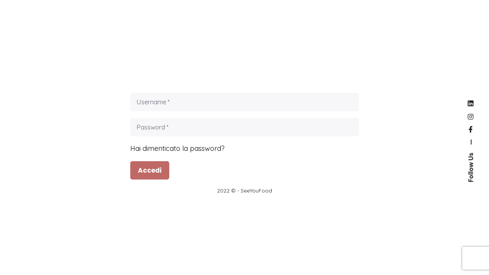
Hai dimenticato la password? (177, 148)
